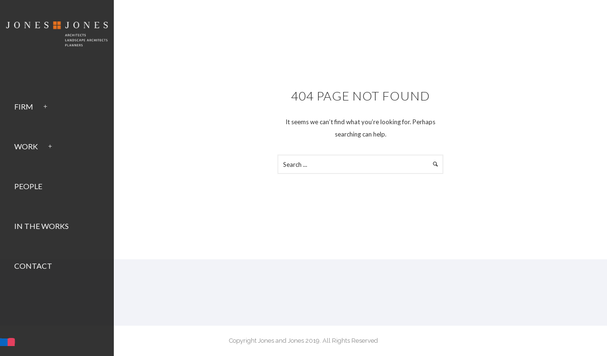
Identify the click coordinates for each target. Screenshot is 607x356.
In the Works (41, 225)
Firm (23, 106)
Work (26, 146)
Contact (33, 265)
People (28, 186)
